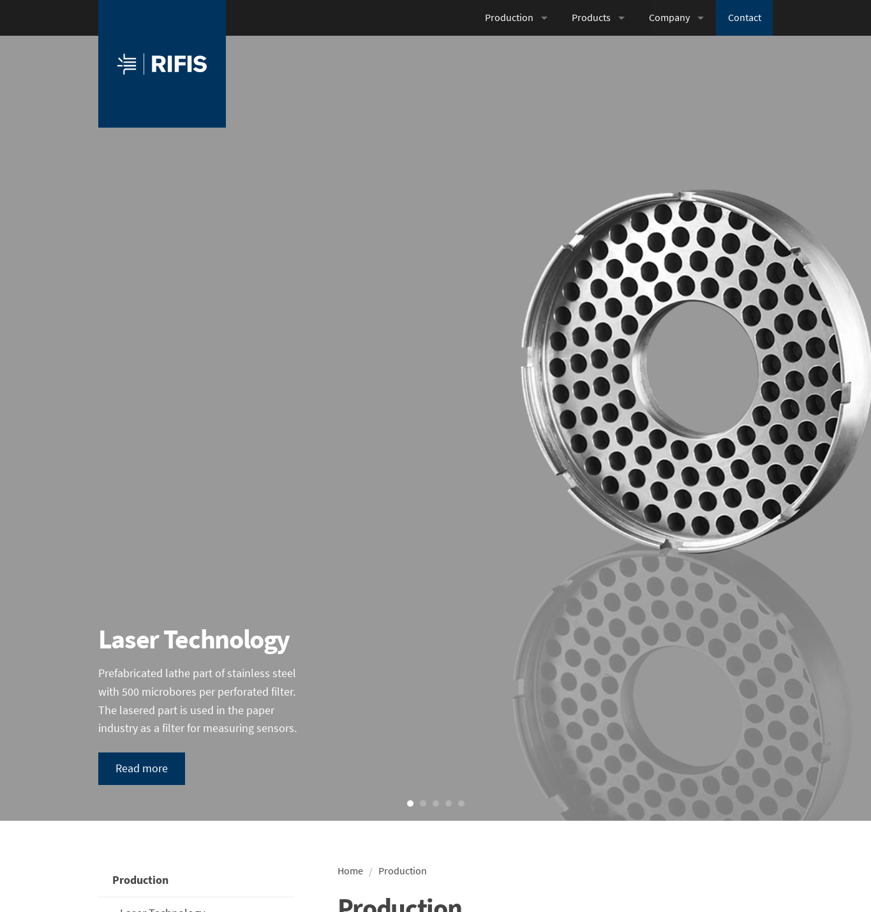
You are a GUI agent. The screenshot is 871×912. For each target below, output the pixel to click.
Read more (141, 768)
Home (350, 871)
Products (591, 17)
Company (669, 17)
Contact (744, 17)
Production (509, 17)
